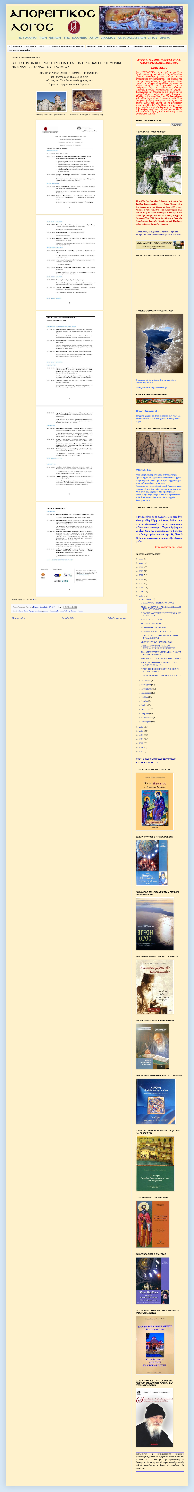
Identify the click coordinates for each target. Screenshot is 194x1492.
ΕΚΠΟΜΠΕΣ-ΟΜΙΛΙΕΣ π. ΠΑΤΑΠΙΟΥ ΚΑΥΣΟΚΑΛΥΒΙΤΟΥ (108, 47)
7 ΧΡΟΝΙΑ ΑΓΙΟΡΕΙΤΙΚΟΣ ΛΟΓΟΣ (156, 632)
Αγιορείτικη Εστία (35, 611)
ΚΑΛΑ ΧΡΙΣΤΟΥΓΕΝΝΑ (152, 620)
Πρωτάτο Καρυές (77, 611)
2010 (141, 751)
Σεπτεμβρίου (146, 689)
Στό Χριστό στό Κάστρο (151, 624)
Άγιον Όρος (23, 611)
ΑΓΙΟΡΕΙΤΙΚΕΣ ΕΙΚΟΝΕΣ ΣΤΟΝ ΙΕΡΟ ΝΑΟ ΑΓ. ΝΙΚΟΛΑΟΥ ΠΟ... (160, 670)
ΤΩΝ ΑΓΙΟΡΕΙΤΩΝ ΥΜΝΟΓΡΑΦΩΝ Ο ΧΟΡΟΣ (161, 659)
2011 (141, 747)
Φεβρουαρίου (147, 718)
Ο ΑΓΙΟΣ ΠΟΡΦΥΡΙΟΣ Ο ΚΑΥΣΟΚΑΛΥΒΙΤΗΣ (161, 675)
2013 (141, 739)
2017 (141, 596)
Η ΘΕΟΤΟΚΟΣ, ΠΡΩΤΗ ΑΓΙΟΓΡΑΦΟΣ (158, 603)
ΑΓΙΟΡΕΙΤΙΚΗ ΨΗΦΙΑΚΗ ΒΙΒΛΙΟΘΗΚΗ (169, 47)
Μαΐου (144, 705)
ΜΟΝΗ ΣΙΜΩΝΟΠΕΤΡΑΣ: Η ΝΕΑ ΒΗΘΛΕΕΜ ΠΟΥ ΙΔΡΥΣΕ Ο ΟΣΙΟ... (161, 608)
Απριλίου (145, 709)
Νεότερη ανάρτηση (20, 618)
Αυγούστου (146, 693)
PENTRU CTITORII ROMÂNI (19, 50)
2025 (141, 563)
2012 (141, 743)
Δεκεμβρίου (146, 599)
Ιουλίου (144, 697)
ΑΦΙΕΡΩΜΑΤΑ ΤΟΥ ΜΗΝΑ (142, 47)
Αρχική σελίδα (68, 618)
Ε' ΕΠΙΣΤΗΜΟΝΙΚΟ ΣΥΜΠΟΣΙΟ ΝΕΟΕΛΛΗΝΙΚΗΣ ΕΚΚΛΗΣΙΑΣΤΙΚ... (158, 647)
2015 (141, 731)
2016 (141, 727)
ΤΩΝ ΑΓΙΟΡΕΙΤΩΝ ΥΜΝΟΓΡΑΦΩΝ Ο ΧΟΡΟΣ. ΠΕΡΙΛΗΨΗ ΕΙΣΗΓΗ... (161, 653)
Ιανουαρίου (146, 722)
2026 (141, 559)
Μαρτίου (145, 713)
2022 (141, 575)
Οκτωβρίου (146, 685)
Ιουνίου (144, 701)
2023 (141, 571)
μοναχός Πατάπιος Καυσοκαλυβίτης (56, 611)
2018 (141, 592)
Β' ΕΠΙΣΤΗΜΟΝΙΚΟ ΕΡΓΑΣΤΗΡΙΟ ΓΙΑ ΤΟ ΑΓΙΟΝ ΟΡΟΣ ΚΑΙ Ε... (159, 664)
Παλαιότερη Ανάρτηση (117, 618)
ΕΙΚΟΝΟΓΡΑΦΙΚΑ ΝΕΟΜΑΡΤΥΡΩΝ (157, 642)
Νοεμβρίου (146, 680)
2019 (141, 587)
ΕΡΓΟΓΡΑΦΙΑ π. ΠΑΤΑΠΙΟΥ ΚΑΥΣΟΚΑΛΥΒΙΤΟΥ (66, 47)
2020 (141, 583)
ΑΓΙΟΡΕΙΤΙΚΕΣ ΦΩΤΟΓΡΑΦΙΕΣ (155, 627)
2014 (141, 735)
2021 (141, 579)
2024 (141, 567)
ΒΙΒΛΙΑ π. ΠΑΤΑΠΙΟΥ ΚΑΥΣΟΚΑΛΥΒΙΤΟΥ (28, 47)
